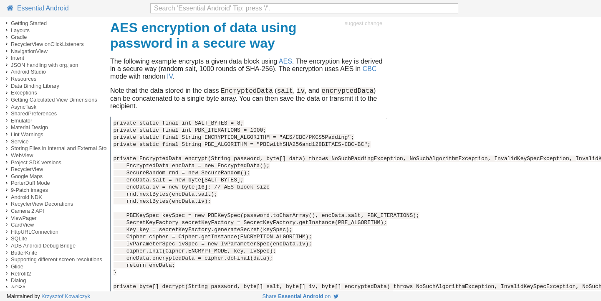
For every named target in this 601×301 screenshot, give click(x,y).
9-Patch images (29, 190)
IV (170, 76)
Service (20, 141)
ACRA (18, 287)
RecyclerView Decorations (42, 204)
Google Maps (27, 176)
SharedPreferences (34, 113)
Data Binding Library (35, 86)
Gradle (19, 37)
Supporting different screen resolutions (56, 259)
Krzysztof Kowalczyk (65, 296)
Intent (17, 58)
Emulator (21, 120)
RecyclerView (27, 169)
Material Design (29, 127)
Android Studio (28, 72)
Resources (23, 79)
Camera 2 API (27, 211)
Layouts (20, 30)
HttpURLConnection (34, 232)
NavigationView (29, 51)
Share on (301, 296)
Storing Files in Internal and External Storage (64, 148)
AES (285, 61)
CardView (22, 225)
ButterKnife (24, 253)
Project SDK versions (36, 162)
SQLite (19, 238)
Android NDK (26, 197)
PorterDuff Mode (30, 183)
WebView (22, 155)
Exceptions (24, 92)
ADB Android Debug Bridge (43, 245)
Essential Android (38, 8)
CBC (369, 68)
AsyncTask (23, 107)
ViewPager (24, 218)
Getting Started (29, 23)
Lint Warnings (27, 134)
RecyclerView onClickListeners (47, 44)
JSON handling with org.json (44, 65)
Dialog (18, 280)
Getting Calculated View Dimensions (54, 100)
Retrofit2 (21, 273)
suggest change (363, 23)
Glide (17, 266)
